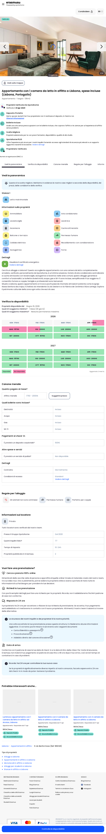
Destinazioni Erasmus (11, 781)
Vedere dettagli (38, 145)
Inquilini (32, 804)
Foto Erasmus (34, 808)
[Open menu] (3, 4)
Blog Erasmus (34, 785)
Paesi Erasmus (9, 785)
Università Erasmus (10, 788)
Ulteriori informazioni (15, 118)
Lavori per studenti (35, 800)
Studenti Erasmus (10, 802)
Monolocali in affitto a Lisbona (18, 763)
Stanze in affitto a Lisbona (16, 769)
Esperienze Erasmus (36, 788)
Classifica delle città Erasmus (14, 792)
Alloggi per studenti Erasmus (39, 796)
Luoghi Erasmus (35, 792)
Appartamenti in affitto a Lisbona (19, 760)
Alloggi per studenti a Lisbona (17, 766)
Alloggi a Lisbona (11, 756)
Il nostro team (60, 785)
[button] (22, 157)
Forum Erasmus (34, 781)
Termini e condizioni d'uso (64, 788)
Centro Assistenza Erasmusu (65, 781)
